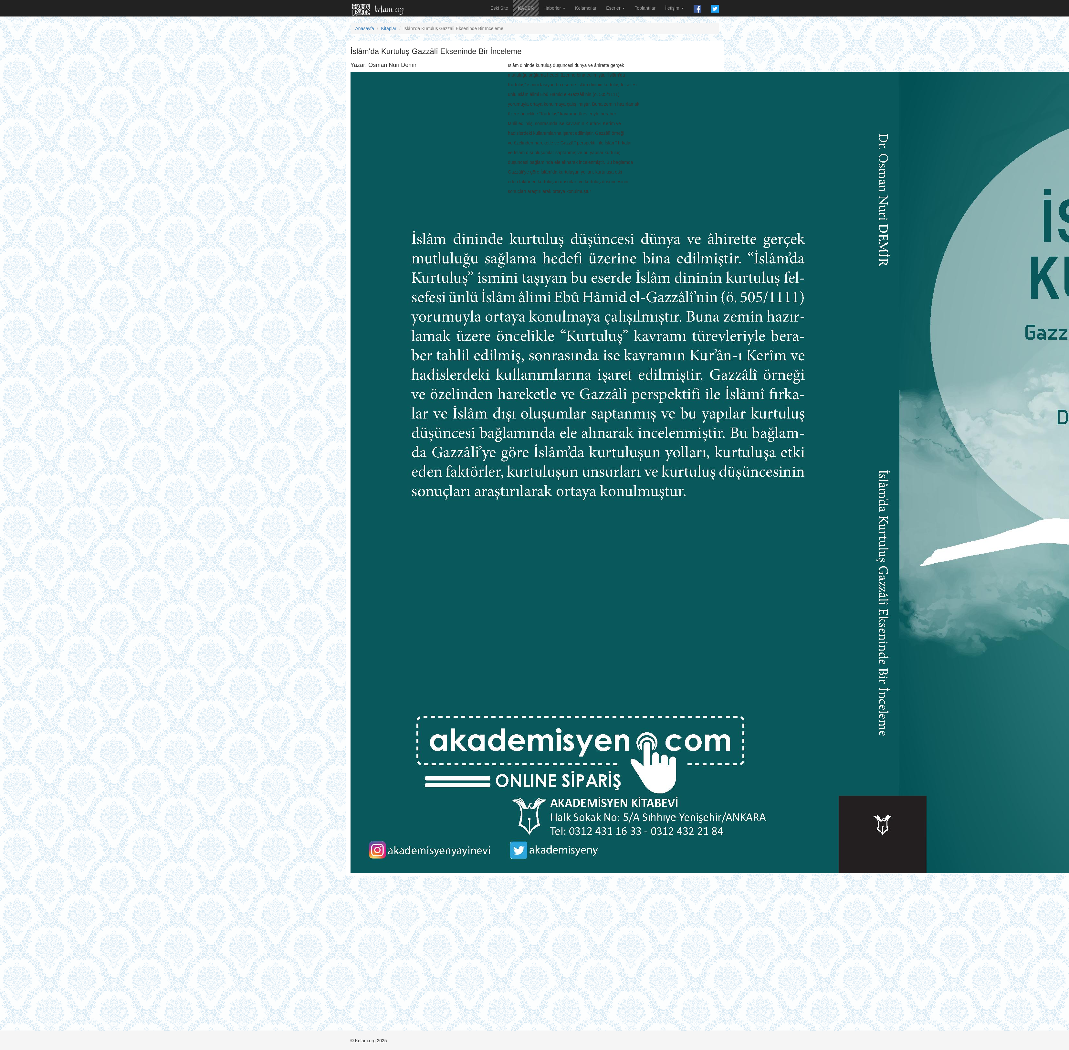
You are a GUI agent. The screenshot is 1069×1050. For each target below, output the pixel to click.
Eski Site (499, 8)
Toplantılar (644, 8)
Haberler (554, 8)
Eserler (615, 8)
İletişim (674, 8)
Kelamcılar (585, 8)
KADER (526, 8)
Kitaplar (388, 28)
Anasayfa (364, 28)
